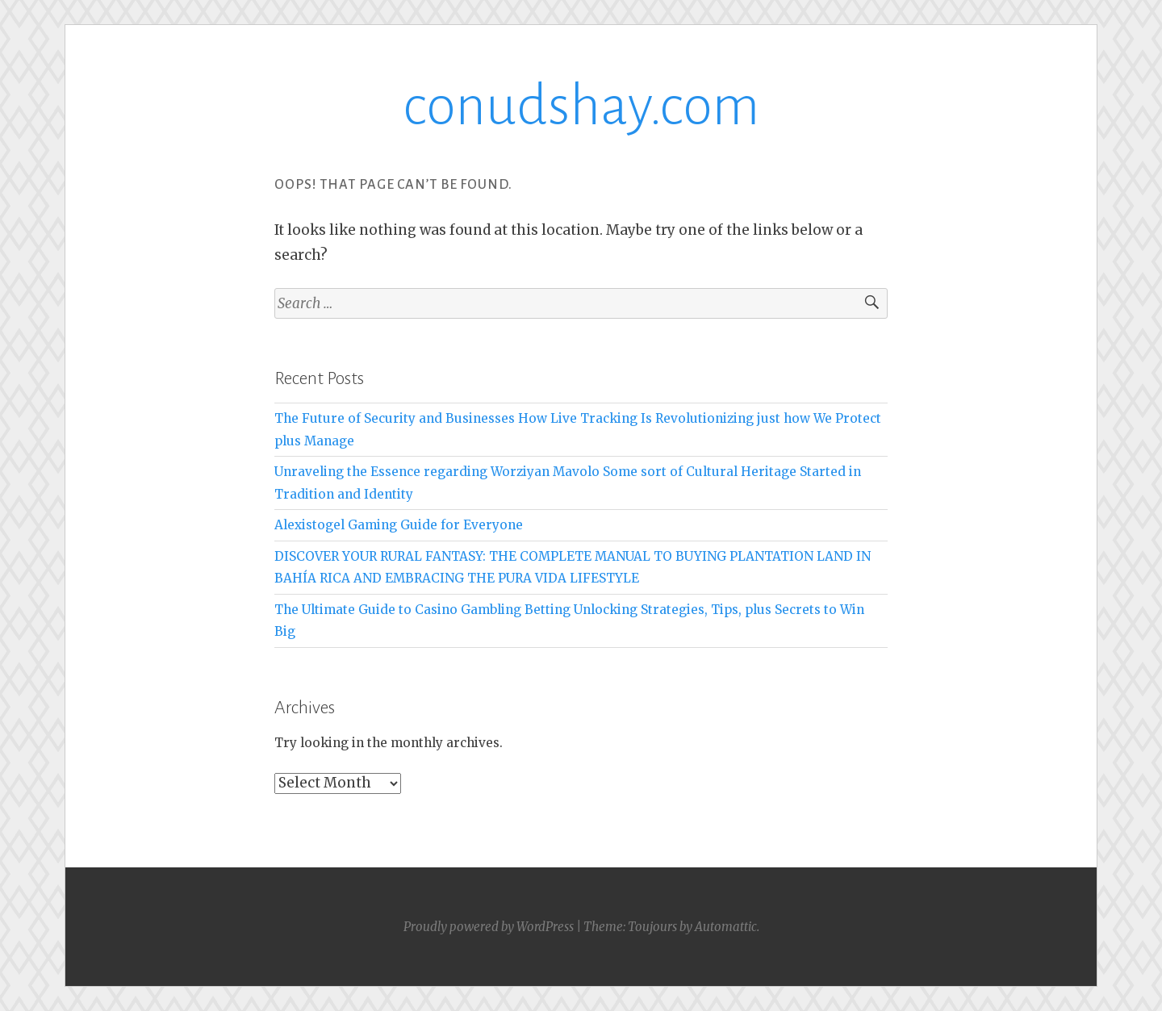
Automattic (726, 926)
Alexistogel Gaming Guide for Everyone (398, 525)
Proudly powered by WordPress (488, 926)
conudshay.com (581, 106)
